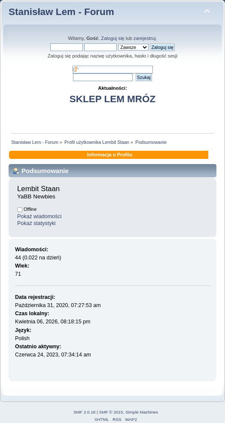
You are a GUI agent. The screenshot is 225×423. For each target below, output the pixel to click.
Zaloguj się (112, 38)
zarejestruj (145, 38)
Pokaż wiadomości (39, 216)
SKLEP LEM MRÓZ (112, 99)
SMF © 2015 (111, 412)
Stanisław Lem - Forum (61, 11)
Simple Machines (141, 412)
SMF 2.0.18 (84, 412)
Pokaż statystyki (36, 223)
